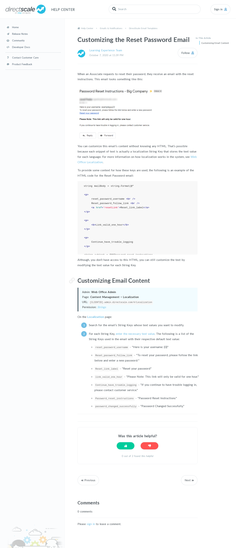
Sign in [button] (218, 9)
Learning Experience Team (105, 50)
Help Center (87, 28)
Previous (89, 480)
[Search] (154, 9)
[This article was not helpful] (149, 446)
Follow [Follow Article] (185, 52)
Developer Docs (21, 47)
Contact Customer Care (25, 57)
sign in (91, 524)
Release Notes (20, 33)
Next (188, 480)
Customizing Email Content (215, 43)
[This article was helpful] (125, 446)
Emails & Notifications (111, 28)
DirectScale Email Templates (143, 28)
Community (18, 40)
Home (15, 27)
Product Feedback (22, 64)
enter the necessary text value (135, 333)
